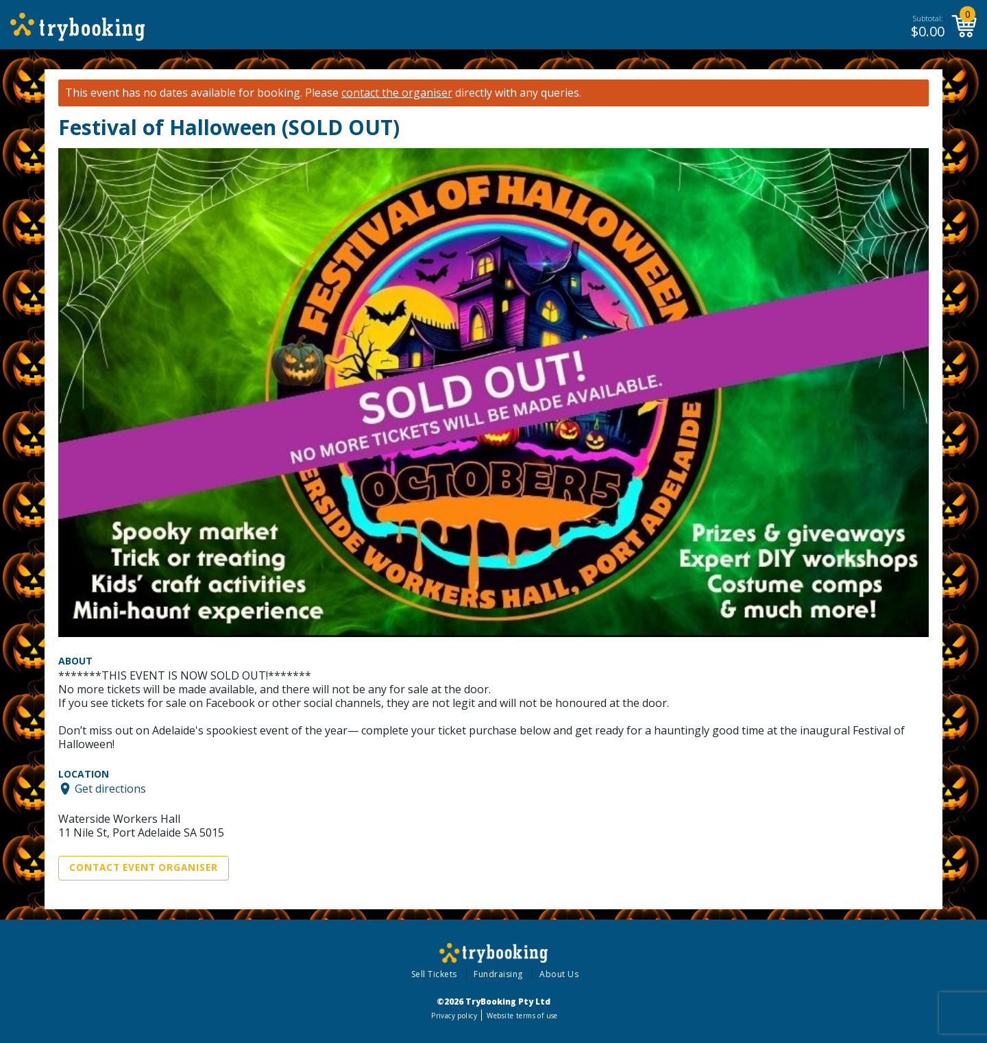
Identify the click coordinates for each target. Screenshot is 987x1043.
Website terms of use (522, 1015)
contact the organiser (396, 92)
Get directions (110, 788)
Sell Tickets (434, 974)
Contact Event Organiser (143, 867)
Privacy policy (454, 1015)
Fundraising (498, 974)
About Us (558, 974)
